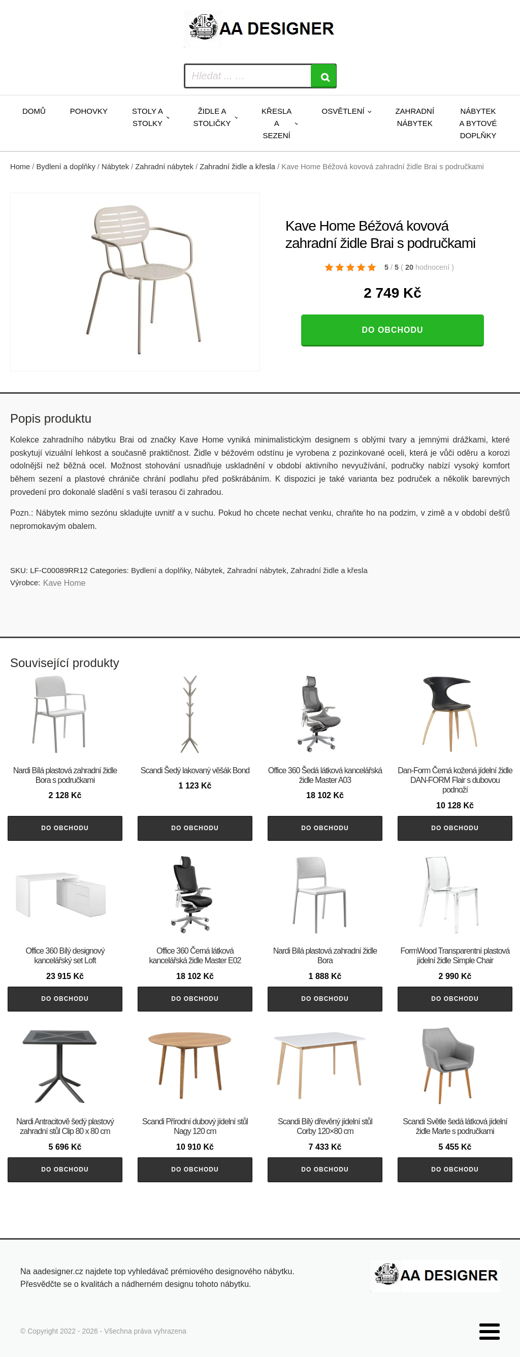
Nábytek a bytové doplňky (478, 123)
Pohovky (89, 111)
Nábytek (115, 167)
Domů (34, 111)
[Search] (323, 76)
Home (20, 167)
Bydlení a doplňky (66, 167)
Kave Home (64, 583)
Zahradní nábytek (414, 117)
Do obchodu (392, 330)
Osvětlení (342, 111)
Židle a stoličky (212, 117)
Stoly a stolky (147, 117)
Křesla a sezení (276, 123)
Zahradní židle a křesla (237, 167)
